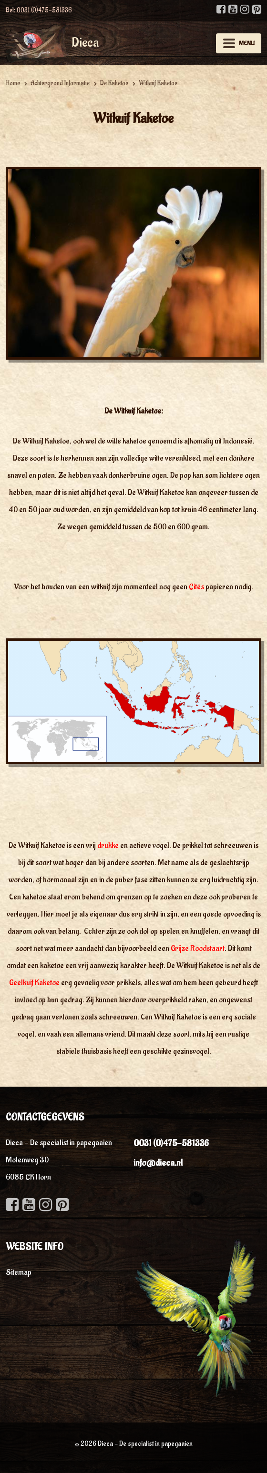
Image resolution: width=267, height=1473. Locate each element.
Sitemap (18, 1272)
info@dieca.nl (158, 1163)
